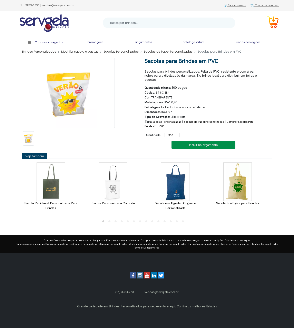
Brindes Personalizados (39, 52)
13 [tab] (178, 222)
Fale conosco (234, 5)
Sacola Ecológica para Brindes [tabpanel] (237, 183)
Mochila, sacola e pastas (79, 52)
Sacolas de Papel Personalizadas (168, 52)
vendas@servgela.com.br (162, 292)
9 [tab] (153, 222)
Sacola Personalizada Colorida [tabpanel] (113, 183)
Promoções (95, 42)
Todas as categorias (45, 42)
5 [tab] (129, 222)
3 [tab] (117, 222)
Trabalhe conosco (265, 5)
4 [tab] (123, 222)
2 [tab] (110, 222)
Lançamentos (143, 42)
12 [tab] (172, 222)
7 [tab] (141, 222)
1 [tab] (104, 222)
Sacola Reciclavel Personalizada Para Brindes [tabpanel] (50, 186)
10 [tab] (159, 222)
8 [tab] (147, 222)
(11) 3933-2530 (125, 292)
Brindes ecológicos (248, 42)
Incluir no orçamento (203, 145)
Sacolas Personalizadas (121, 52)
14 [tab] (184, 222)
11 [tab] (166, 222)
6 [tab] (135, 222)
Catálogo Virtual (193, 42)
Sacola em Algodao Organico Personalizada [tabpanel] (175, 186)
